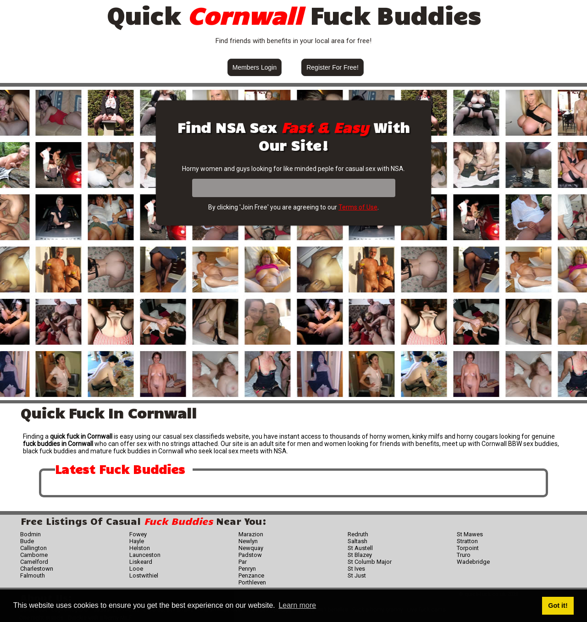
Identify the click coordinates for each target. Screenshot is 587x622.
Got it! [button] (557, 605)
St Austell (360, 548)
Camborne (34, 554)
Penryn (247, 568)
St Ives (356, 568)
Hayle (136, 541)
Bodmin (30, 534)
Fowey (138, 534)
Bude (27, 541)
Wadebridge (473, 561)
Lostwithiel (143, 575)
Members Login (255, 67)
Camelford (34, 561)
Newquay (250, 548)
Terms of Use (357, 207)
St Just (357, 575)
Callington (33, 548)
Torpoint (468, 548)
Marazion (250, 534)
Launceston (145, 554)
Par (242, 561)
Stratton (467, 541)
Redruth (358, 534)
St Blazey (360, 554)
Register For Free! (332, 67)
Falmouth (32, 575)
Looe (136, 568)
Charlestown (36, 568)
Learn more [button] (297, 605)
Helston (139, 548)
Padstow (250, 554)
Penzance (251, 575)
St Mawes (470, 534)
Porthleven (252, 582)
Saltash (357, 541)
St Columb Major (370, 561)
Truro (464, 554)
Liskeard (140, 561)
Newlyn (248, 541)
